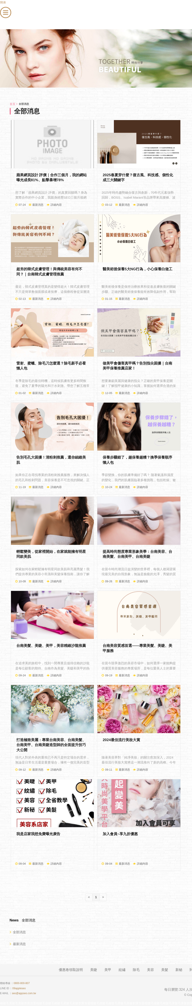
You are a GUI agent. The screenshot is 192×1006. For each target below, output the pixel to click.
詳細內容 (56, 204)
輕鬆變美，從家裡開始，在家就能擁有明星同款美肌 (51, 554)
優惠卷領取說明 (71, 970)
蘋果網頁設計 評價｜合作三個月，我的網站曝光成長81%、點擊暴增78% (51, 177)
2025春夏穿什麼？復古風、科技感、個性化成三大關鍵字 (138, 177)
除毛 (136, 970)
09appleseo (19, 988)
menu (4, 9)
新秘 (178, 970)
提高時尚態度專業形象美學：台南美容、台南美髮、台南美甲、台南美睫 (137, 554)
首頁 (12, 104)
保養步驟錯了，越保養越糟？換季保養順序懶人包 (137, 460)
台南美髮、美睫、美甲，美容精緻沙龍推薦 (51, 646)
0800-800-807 (22, 983)
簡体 (3, 2)
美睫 (93, 970)
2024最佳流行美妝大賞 (121, 740)
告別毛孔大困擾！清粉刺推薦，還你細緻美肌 (51, 460)
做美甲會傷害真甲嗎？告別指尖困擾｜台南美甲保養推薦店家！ (137, 366)
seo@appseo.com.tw (24, 993)
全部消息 (18, 932)
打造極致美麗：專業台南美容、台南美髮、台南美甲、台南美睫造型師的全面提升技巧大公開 (51, 745)
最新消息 (37, 204)
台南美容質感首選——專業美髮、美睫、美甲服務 (137, 648)
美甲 (107, 970)
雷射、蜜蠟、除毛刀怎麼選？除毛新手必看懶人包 (51, 366)
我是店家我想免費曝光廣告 (38, 834)
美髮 (164, 970)
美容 (150, 970)
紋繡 (122, 970)
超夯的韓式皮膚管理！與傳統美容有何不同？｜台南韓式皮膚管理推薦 (49, 271)
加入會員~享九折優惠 (120, 834)
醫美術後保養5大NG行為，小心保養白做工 (137, 269)
